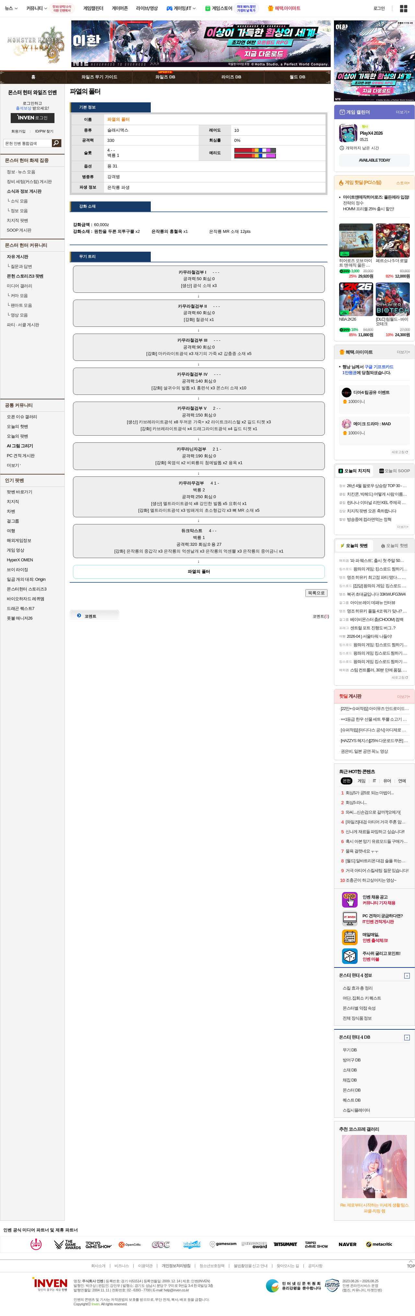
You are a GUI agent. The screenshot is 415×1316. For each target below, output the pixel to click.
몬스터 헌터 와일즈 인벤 (32, 92)
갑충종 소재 (235, 353)
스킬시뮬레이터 (356, 1110)
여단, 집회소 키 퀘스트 (362, 998)
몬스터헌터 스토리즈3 (26, 589)
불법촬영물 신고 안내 (250, 1266)
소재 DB (350, 1070)
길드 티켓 (256, 421)
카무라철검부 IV (192, 374)
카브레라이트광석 (155, 421)
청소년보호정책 (211, 1266)
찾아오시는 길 (288, 1266)
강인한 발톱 (210, 503)
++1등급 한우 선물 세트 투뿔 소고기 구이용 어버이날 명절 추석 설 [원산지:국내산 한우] (375, 719)
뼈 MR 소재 (243, 510)
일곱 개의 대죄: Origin (26, 579)
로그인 (379, 8)
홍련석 (203, 387)
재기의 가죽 (206, 353)
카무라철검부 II (192, 306)
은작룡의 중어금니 (260, 551)
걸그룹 (13, 521)
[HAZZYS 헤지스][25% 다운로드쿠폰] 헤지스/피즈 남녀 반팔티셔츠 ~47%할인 (375, 740)
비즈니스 (121, 1266)
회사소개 (98, 1266)
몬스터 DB (352, 1090)
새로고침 (398, 452)
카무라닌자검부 (191, 449)
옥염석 (173, 462)
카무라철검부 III (192, 340)
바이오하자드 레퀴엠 (25, 599)
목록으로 (316, 592)
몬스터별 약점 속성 (359, 1008)
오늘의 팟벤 (17, 436)
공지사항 (315, 1266)
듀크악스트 (191, 530)
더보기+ (403, 112)
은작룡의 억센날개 (181, 551)
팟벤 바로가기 (19, 492)
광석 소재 (202, 285)
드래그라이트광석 (210, 428)
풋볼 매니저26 (19, 618)
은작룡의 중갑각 (141, 551)
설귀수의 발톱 (176, 387)
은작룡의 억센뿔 (221, 551)
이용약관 (145, 1266)
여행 (11, 531)
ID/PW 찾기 (44, 131)
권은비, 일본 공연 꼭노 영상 (364, 751)
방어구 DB (352, 1060)
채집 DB (350, 1080)
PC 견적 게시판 (21, 455)
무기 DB (350, 1049)
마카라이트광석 (173, 353)
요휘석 (235, 503)
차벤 (11, 511)
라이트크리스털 (226, 421)
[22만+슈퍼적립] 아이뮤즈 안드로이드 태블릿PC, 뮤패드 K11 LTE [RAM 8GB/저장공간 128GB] (375, 708)
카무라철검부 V (192, 408)
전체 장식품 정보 (357, 1018)
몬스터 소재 (227, 387)
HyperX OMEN (20, 560)
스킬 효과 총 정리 (358, 988)
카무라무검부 (191, 483)
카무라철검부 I (192, 272)
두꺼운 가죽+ (191, 421)
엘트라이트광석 (178, 503)
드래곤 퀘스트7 (20, 608)
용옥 (233, 462)
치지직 (13, 501)
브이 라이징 (17, 569)
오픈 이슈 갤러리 (22, 417)
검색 (56, 143)
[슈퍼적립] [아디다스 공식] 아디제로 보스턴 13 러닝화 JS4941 (375, 729)
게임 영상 (15, 550)
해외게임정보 (19, 540)
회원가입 (18, 131)
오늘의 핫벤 (17, 426)
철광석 (202, 319)
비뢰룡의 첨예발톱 (204, 462)
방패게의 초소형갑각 (206, 510)
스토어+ (403, 183)
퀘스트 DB (352, 1100)
